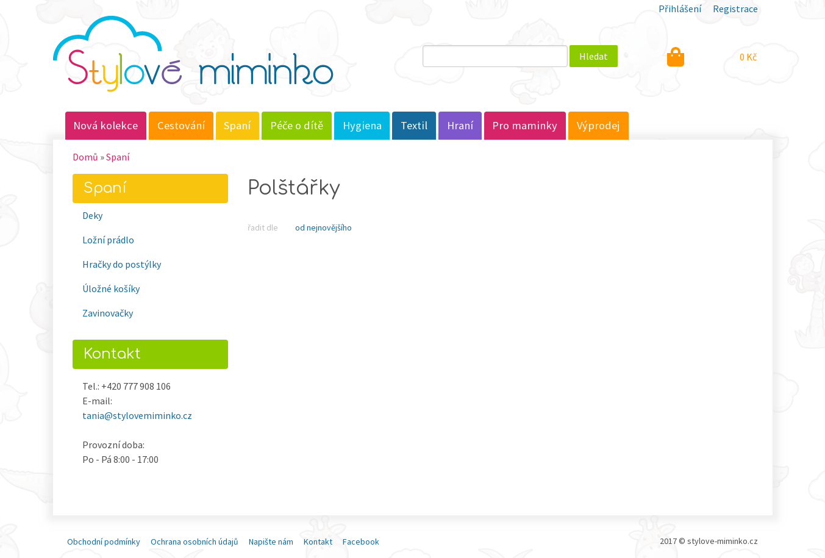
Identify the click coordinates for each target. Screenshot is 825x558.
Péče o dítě (296, 125)
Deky (92, 215)
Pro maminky (524, 125)
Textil (414, 125)
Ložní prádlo (108, 240)
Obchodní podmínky (103, 541)
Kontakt (318, 541)
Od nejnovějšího (323, 227)
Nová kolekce (105, 125)
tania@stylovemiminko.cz (137, 415)
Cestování (181, 125)
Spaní (237, 125)
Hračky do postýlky (121, 264)
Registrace (735, 8)
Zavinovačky (107, 313)
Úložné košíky (111, 288)
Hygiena (362, 125)
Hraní (460, 125)
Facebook (361, 541)
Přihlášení (680, 8)
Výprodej (598, 125)
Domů (85, 157)
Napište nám (271, 541)
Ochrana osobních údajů (194, 541)
